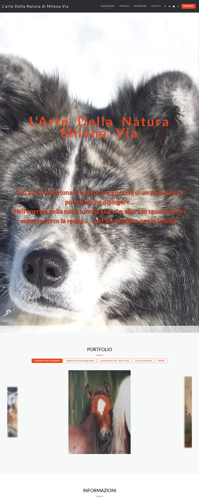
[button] (165, 6)
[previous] (11, 412)
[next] (187, 412)
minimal (161, 360)
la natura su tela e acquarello (47, 360)
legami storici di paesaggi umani (80, 360)
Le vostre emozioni (143, 360)
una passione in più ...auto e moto (114, 360)
